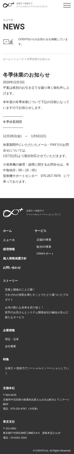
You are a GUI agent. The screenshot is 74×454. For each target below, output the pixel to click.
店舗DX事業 (44, 239)
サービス (40, 230)
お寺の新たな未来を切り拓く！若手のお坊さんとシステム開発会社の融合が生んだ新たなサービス (36, 312)
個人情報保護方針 (15, 258)
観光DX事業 (44, 246)
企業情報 (9, 330)
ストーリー (10, 280)
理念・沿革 (12, 339)
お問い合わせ (12, 267)
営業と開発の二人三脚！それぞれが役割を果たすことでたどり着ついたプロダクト (36, 294)
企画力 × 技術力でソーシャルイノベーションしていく (37, 371)
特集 (6, 359)
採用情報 (9, 249)
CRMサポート (45, 253)
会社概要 (10, 346)
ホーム (7, 230)
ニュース (9, 240)
